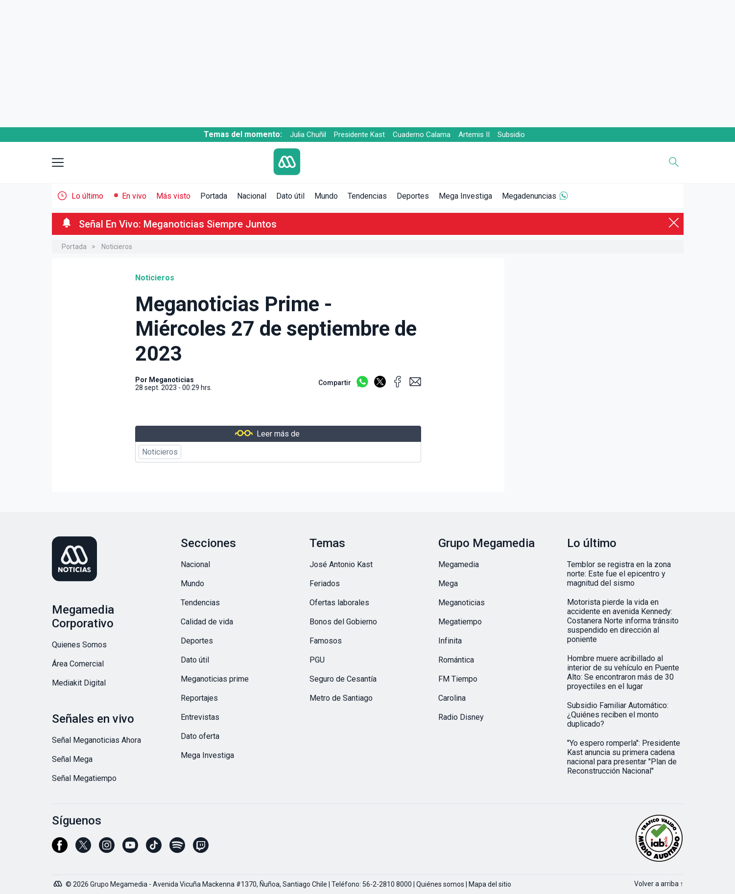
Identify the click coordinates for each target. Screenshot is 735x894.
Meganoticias (171, 380)
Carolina (452, 698)
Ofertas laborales (339, 602)
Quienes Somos (79, 644)
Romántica (456, 660)
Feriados (324, 583)
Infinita (450, 640)
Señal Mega (72, 759)
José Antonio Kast (341, 564)
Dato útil (290, 196)
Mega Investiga (465, 196)
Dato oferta (200, 736)
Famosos (325, 640)
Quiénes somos (440, 884)
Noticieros (116, 247)
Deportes (413, 196)
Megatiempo (460, 621)
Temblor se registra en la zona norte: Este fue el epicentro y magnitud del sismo (619, 574)
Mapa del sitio (490, 884)
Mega (448, 583)
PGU (317, 660)
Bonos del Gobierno (343, 621)
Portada (213, 196)
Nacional (251, 196)
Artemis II (474, 134)
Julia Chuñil (308, 134)
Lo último (87, 196)
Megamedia (458, 564)
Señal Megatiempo (84, 778)
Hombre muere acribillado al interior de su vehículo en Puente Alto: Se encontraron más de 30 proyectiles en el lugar (623, 672)
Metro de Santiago (341, 698)
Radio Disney (461, 717)
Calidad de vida (207, 621)
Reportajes (199, 698)
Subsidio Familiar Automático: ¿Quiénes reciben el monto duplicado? (617, 715)
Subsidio (511, 134)
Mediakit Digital (79, 683)
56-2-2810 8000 (387, 884)
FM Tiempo (457, 679)
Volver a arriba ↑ (659, 884)
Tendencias (367, 196)
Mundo (326, 196)
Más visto (173, 196)
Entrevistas (200, 717)
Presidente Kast (359, 134)
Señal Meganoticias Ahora (96, 740)
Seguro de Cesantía (343, 679)
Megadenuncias (529, 196)
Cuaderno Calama (421, 134)
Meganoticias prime (215, 679)
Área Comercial (78, 663)
